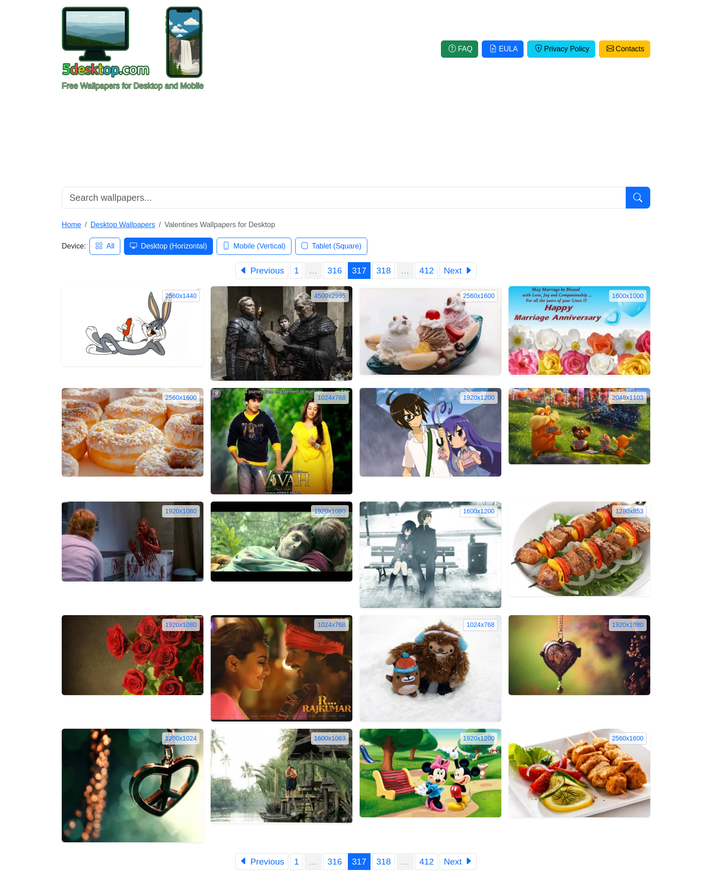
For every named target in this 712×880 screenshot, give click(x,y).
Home (71, 225)
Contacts (624, 49)
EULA (503, 49)
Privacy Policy (561, 49)
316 (334, 270)
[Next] (458, 270)
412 (426, 270)
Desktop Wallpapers (122, 225)
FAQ (459, 49)
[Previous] (261, 270)
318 (383, 270)
